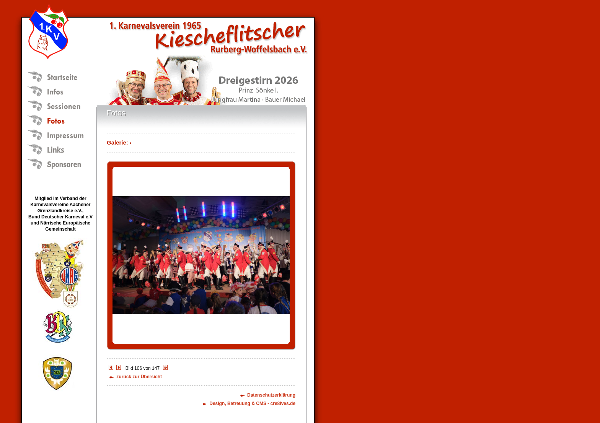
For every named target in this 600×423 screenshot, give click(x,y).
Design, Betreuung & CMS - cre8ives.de (252, 403)
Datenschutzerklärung (271, 395)
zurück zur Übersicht (139, 376)
